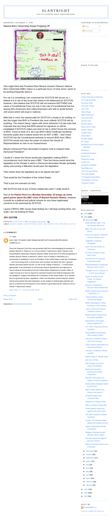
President (64, 224)
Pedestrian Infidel (87, 159)
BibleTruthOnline (87, 115)
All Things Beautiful (88, 100)
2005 (86, 496)
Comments (88, 31)
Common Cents (87, 118)
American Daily (87, 103)
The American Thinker (89, 171)
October (89, 454)
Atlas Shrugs (86, 112)
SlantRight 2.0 (90, 507)
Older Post (73, 299)
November (90, 451)
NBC (45, 224)
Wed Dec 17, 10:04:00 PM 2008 (24, 290)
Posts (86, 26)
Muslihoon (85, 150)
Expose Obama (87, 130)
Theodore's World (87, 183)
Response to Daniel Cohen (95, 402)
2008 (86, 217)
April (88, 475)
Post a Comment (10, 296)
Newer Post (8, 299)
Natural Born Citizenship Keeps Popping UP (27, 26)
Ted (10, 237)
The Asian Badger (88, 174)
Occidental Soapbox (88, 153)
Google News (86, 133)
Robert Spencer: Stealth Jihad (96, 357)
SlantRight (56, 11)
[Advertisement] (93, 48)
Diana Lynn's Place (88, 127)
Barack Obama (16, 224)
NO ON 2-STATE (91, 360)
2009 (86, 214)
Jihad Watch (85, 136)
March (88, 478)
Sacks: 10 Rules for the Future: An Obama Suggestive (94, 279)
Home (40, 299)
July (87, 465)
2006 (86, 493)
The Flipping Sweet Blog (90, 177)
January (89, 485)
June (88, 468)
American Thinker (87, 106)
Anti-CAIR (85, 109)
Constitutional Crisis (33, 224)
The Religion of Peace (89, 180)
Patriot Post (53, 224)
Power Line (85, 162)
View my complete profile (92, 511)
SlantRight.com (87, 168)
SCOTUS (72, 224)
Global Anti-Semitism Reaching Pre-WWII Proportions (93, 371)
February (89, 482)
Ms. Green (85, 142)
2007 (86, 489)
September (90, 458)
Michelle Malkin (87, 139)
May (88, 471)
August (89, 461)
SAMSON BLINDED (88, 165)
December (90, 220)
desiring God (86, 121)
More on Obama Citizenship (96, 405)
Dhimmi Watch (86, 124)
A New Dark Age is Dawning (91, 97)
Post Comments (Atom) (22, 304)
